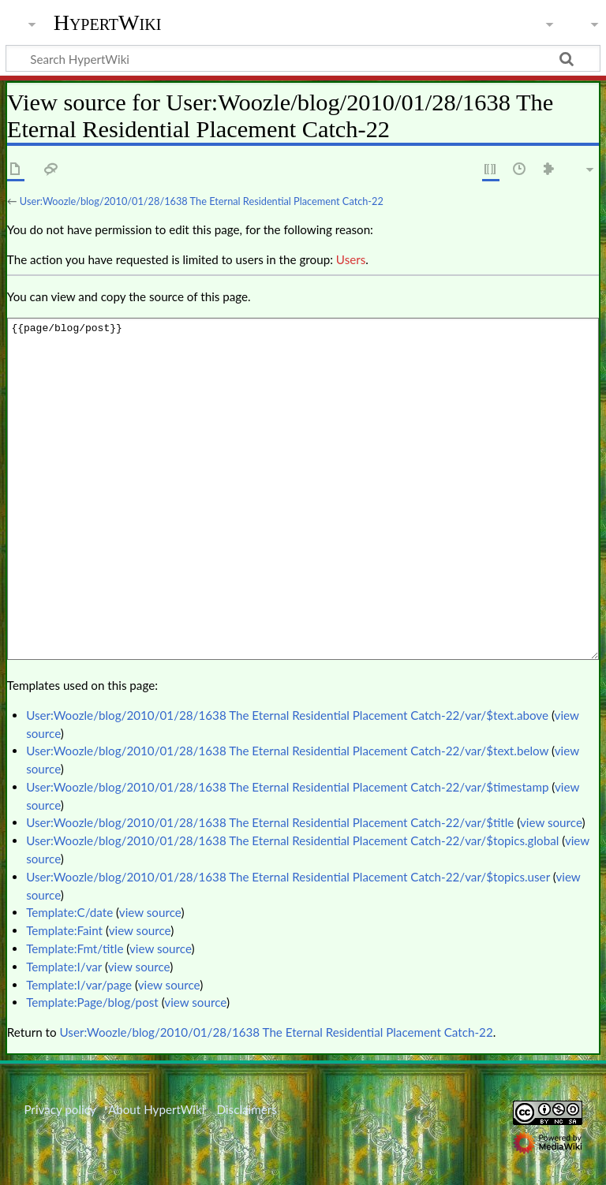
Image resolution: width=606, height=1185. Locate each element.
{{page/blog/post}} (303, 488)
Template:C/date (69, 912)
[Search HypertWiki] (303, 58)
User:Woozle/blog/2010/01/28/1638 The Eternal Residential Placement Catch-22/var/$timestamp (287, 787)
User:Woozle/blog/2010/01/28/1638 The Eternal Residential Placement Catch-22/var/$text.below (287, 750)
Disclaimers (247, 1109)
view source (551, 822)
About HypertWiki (156, 1109)
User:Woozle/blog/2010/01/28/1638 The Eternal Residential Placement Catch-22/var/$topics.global (292, 840)
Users (350, 259)
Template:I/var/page (79, 985)
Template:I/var (64, 967)
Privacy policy (59, 1109)
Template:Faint (64, 930)
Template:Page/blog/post (92, 1002)
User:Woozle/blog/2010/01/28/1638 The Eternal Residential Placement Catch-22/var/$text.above (287, 715)
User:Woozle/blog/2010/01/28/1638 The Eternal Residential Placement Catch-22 (201, 201)
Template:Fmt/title (74, 948)
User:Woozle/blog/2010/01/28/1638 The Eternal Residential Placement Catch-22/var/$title (270, 822)
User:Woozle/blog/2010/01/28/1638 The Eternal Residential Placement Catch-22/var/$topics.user (288, 877)
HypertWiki (108, 23)
